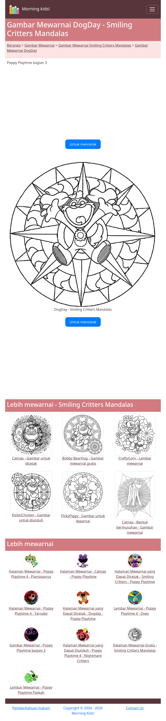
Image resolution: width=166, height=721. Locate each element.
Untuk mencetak (83, 144)
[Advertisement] (83, 102)
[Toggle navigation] (152, 9)
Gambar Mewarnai (39, 45)
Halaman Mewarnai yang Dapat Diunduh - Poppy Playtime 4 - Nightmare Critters (83, 647)
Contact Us (135, 708)
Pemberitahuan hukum (31, 708)
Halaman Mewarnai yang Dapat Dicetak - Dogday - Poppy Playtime (83, 608)
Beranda (14, 45)
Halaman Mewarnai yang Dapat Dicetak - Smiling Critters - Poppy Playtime (135, 571)
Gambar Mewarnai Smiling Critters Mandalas (94, 45)
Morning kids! (29, 9)
